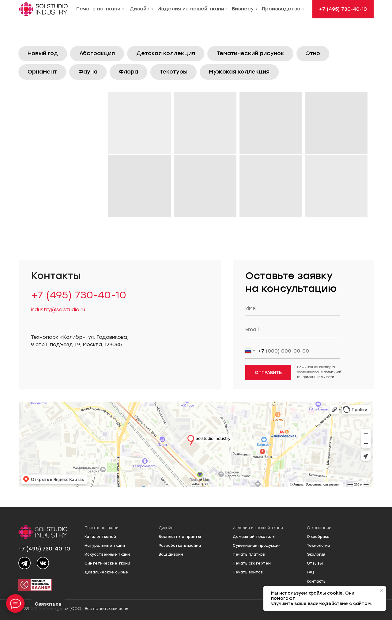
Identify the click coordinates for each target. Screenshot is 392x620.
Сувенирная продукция (257, 545)
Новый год (43, 53)
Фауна (87, 71)
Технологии (318, 545)
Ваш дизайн (171, 554)
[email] (292, 329)
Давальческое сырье (106, 572)
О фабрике (318, 537)
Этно (313, 53)
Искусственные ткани (107, 554)
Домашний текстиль (254, 537)
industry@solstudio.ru (58, 309)
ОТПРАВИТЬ (268, 372)
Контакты (316, 581)
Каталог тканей (100, 537)
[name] (292, 308)
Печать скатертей (252, 563)
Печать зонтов (248, 572)
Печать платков (249, 554)
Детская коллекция (165, 53)
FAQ (310, 572)
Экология (316, 554)
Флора (128, 71)
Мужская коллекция (239, 71)
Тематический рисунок (250, 53)
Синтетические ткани (107, 563)
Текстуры (173, 71)
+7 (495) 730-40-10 (78, 295)
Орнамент (42, 71)
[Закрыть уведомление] (381, 591)
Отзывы (315, 563)
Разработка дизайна (180, 545)
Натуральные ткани (105, 545)
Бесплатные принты (180, 537)
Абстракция (97, 53)
